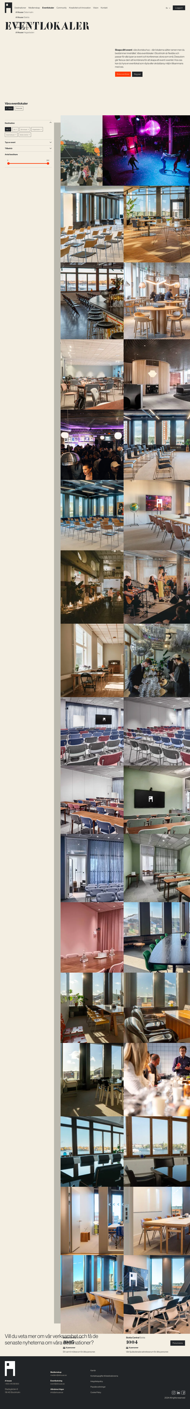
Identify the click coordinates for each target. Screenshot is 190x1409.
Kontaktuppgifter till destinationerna (106, 1376)
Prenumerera (177, 1343)
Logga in (179, 8)
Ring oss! (140, 74)
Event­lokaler (54, 8)
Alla (7, 130)
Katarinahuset (11, 136)
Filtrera (10, 109)
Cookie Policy (97, 1392)
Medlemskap (40, 8)
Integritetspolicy (98, 1381)
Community (68, 8)
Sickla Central (26, 136)
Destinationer (26, 8)
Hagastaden (40, 130)
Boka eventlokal (124, 74)
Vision (102, 8)
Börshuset (26, 130)
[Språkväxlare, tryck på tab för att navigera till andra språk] (168, 8)
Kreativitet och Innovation (86, 8)
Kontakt (111, 8)
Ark (16, 130)
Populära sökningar (99, 1387)
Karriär (93, 1370)
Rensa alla (20, 109)
